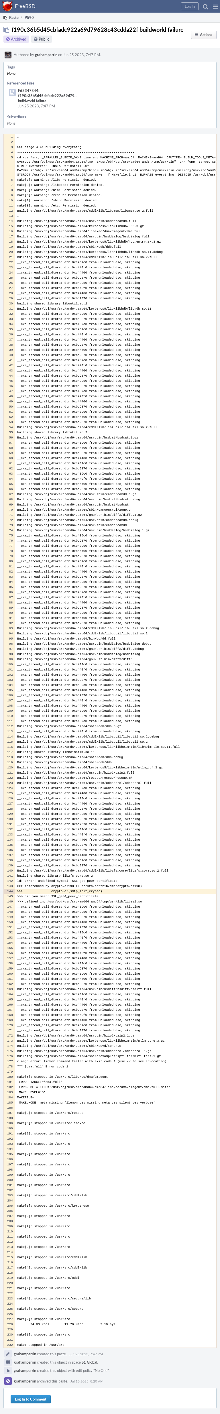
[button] (215, 6)
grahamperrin (46, 54)
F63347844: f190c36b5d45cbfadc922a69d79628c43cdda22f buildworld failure (59, 95)
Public (44, 39)
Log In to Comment (30, 1399)
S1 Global (89, 1362)
